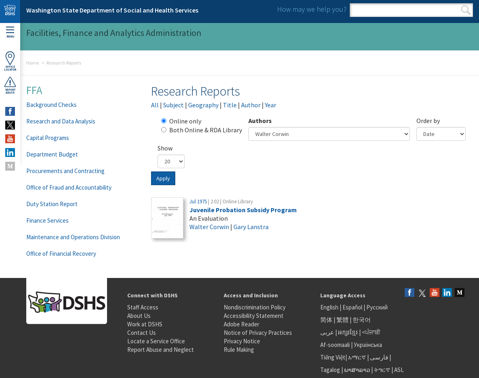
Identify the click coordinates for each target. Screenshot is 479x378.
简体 (326, 320)
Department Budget (52, 154)
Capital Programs (47, 138)
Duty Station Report (52, 204)
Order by (428, 121)
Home (32, 63)
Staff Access (142, 307)
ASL (399, 370)
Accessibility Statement (254, 316)
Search (466, 10)
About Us (139, 316)
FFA (34, 90)
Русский (377, 307)
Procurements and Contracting (65, 171)
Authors (260, 121)
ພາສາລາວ (357, 370)
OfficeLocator (10, 61)
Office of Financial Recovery (61, 253)
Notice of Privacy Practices (258, 332)
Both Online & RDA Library (201, 130)
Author (251, 105)
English (330, 307)
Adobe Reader (241, 324)
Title (230, 105)
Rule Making (239, 349)
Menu (10, 32)
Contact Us (141, 332)
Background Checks (51, 105)
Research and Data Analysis (60, 121)
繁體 (343, 320)
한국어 (362, 320)
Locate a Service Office (156, 341)
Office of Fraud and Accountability (68, 187)
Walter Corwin (209, 227)
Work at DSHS (144, 324)
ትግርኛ (382, 370)
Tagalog (330, 370)
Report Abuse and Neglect (160, 349)
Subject (173, 105)
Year (270, 105)
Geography (203, 105)
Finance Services (47, 220)
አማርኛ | (358, 357)
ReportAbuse (10, 85)
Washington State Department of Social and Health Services (112, 10)
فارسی (378, 357)
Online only (181, 121)
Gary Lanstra (251, 227)
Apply (163, 178)
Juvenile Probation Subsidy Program (243, 210)
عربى (327, 332)
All (155, 105)
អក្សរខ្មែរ (348, 332)
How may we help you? (312, 9)
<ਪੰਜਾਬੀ (371, 332)
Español (352, 307)
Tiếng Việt (332, 357)
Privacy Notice (242, 341)
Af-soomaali (335, 345)
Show (165, 148)
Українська (368, 345)
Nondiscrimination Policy (255, 307)
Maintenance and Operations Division (73, 237)
